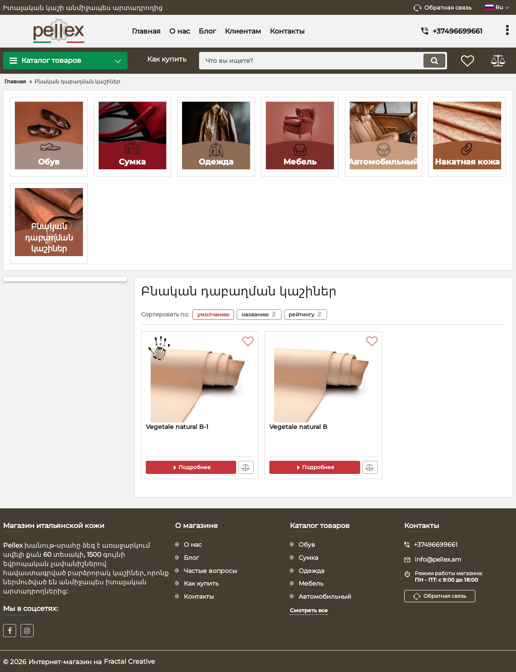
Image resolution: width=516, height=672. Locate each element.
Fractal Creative (129, 661)
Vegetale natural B (298, 426)
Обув (307, 544)
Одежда (311, 570)
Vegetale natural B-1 (177, 426)
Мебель (311, 583)
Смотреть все (309, 610)
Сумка (308, 557)
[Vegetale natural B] (323, 379)
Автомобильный (325, 596)
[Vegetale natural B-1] (200, 379)
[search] (322, 60)
